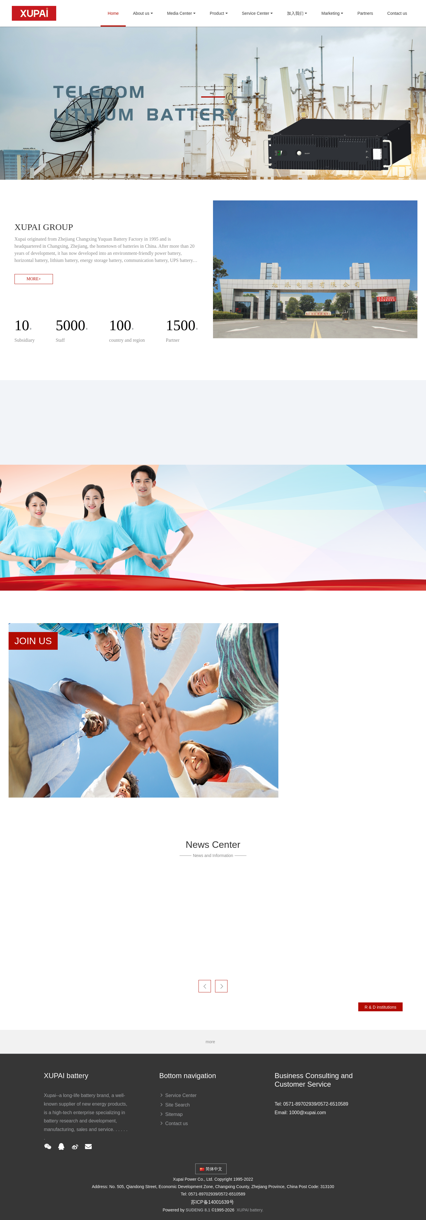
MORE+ (34, 279)
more (213, 1041)
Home (113, 13)
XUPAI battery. (250, 1210)
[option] (213, 103)
